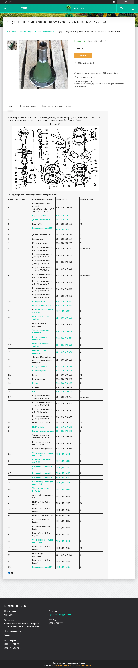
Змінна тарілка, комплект (43, 431)
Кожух (35, 383)
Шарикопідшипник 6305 (43, 477)
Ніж (33, 391)
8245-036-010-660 (64, 306)
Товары (14, 32)
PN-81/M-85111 (63, 454)
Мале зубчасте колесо (42, 306)
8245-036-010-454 (64, 391)
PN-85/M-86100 (63, 229)
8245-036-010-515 (64, 427)
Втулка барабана (40, 216)
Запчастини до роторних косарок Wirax (36, 32)
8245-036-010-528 (64, 431)
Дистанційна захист (41, 220)
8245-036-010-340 (64, 352)
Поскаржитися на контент (62, 665)
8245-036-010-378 (64, 371)
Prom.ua (82, 663)
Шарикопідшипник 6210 (43, 473)
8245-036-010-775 (64, 345)
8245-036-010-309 (64, 331)
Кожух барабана (39, 367)
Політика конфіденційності (83, 665)
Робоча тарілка (39, 371)
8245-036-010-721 (64, 338)
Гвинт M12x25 (38, 427)
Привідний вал (38, 301)
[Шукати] (5, 8)
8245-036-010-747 (64, 216)
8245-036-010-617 (64, 301)
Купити (83, 56)
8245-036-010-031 (64, 220)
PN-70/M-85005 (63, 311)
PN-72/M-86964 (63, 489)
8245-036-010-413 (64, 383)
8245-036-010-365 (64, 367)
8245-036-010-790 (64, 318)
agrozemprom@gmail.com (60, 615)
